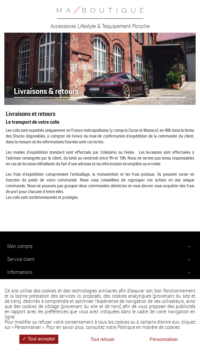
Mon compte (20, 246)
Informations (19, 272)
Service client (21, 259)
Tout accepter (38, 339)
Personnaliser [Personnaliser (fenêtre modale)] (164, 339)
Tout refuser (102, 339)
